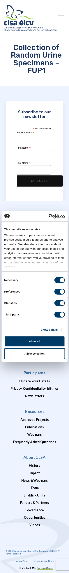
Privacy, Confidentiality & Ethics (35, 388)
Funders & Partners (34, 503)
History (34, 466)
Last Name (24, 163)
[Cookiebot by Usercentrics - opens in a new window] (49, 216)
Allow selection (34, 353)
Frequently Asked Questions (34, 442)
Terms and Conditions (43, 560)
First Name (24, 148)
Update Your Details (34, 381)
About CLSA (34, 457)
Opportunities (34, 517)
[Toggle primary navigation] (61, 18)
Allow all (34, 341)
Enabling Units (34, 495)
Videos (34, 525)
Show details (49, 329)
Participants (34, 372)
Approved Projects (34, 420)
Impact (34, 473)
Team (35, 488)
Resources (34, 411)
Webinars (34, 434)
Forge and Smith (45, 568)
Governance (34, 510)
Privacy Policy (21, 560)
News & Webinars (34, 480)
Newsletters (34, 396)
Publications (34, 427)
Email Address (25, 132)
